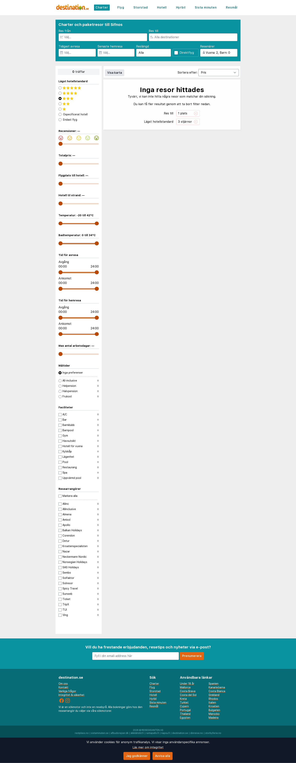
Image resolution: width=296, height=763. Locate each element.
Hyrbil (181, 7)
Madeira (213, 717)
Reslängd (142, 46)
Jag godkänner (137, 756)
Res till (153, 31)
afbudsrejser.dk (119, 733)
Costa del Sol (188, 694)
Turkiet (184, 702)
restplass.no (82, 733)
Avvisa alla (162, 756)
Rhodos (213, 698)
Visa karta (114, 72)
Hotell (162, 7)
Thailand (185, 713)
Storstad (140, 7)
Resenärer (207, 46)
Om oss (63, 683)
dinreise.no (196, 733)
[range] (60, 144)
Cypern (184, 706)
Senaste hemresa (109, 46)
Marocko (214, 713)
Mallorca (185, 687)
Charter (102, 7)
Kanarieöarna (217, 687)
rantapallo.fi (152, 733)
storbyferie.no (213, 733)
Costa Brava (187, 691)
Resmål (231, 7)
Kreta (183, 698)
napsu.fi (165, 733)
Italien (212, 702)
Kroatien (214, 706)
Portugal (185, 710)
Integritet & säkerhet (71, 694)
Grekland (214, 694)
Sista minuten (206, 7)
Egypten (185, 717)
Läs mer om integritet (148, 747)
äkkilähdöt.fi (137, 733)
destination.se (180, 733)
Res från (65, 31)
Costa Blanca (217, 691)
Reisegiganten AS (152, 730)
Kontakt (63, 687)
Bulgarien (214, 710)
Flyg (120, 7)
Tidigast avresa (69, 46)
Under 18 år (187, 683)
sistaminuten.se (100, 733)
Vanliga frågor (67, 691)
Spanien (213, 683)
